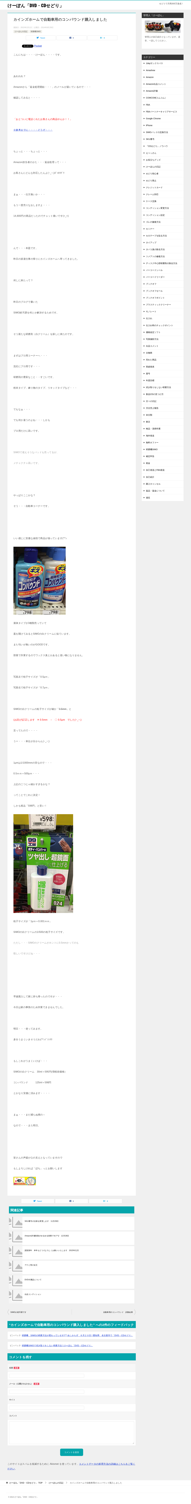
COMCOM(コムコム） (156, 98)
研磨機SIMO (36, 31)
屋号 (148, 373)
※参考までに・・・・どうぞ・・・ (33, 130)
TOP (26, 1483)
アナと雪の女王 (31, 1265)
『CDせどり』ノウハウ (157, 146)
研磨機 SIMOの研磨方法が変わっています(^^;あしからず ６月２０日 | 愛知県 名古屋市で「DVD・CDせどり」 (77, 1335)
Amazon (150, 77)
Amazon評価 (152, 91)
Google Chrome (153, 118)
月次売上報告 (152, 408)
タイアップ (151, 242)
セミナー (150, 229)
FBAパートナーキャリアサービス (161, 111)
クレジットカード (154, 187)
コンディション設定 (155, 215)
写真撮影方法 (152, 339)
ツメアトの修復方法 (155, 256)
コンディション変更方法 (157, 208)
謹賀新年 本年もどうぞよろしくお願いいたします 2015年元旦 (52, 1250)
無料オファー (152, 442)
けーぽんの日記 (21, 31)
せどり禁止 (151, 180)
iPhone (149, 125)
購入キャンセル (153, 484)
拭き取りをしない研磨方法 (158, 387)
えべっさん (151, 153)
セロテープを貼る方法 (156, 235)
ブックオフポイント (155, 298)
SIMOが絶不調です (18, 1312)
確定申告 (150, 456)
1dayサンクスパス (154, 63)
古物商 (149, 353)
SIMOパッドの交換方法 (157, 132)
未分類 (149, 415)
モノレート (151, 311)
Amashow (150, 70)
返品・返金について (155, 491)
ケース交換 (151, 201)
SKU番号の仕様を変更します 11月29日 (42, 1221)
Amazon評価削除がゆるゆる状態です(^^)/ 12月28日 (47, 1236)
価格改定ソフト (153, 332)
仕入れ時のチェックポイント (159, 325)
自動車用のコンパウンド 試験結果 (118, 1312)
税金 (148, 463)
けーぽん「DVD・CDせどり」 (36, 5)
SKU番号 (150, 139)
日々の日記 (151, 401)
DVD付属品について (33, 1280)
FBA (148, 105)
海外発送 (150, 435)
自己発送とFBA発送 (155, 470)
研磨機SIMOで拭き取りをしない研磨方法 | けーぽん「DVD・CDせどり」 (57, 1345)
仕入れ (149, 318)
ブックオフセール (154, 291)
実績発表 (150, 367)
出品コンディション (33, 1294)
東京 (148, 422)
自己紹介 (150, 477)
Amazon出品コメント (156, 84)
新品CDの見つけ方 (155, 394)
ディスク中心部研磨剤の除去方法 (161, 263)
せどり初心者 (152, 173)
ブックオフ (151, 284)
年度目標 (150, 380)
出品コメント (152, 346)
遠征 (148, 497)
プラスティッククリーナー (158, 304)
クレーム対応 (152, 194)
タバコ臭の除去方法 (155, 249)
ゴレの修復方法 (153, 222)
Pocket (38, 46)
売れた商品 (151, 360)
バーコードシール (154, 270)
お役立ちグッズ (153, 160)
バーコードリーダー (155, 277)
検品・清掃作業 (153, 428)
